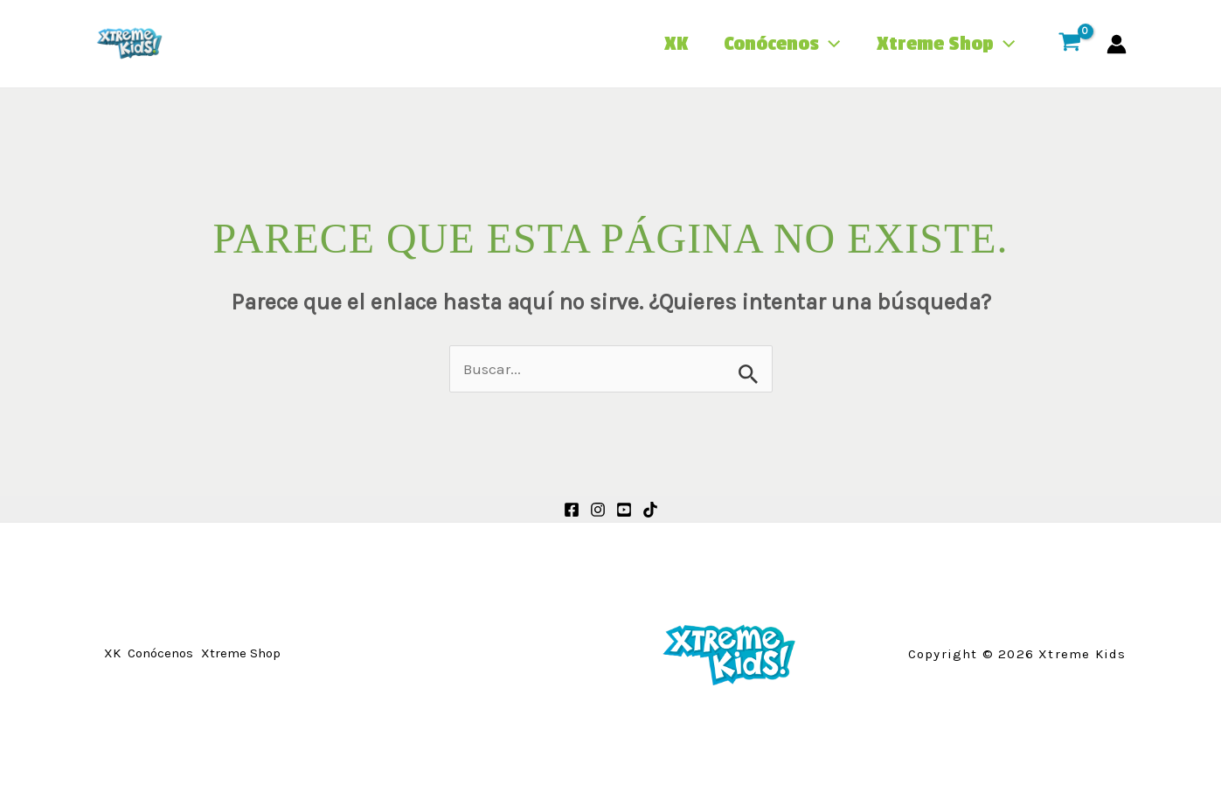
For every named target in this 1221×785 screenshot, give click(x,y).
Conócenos (773, 43)
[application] (820, 43)
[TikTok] (650, 510)
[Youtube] (624, 510)
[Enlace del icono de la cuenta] (1117, 44)
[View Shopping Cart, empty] (1070, 44)
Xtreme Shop (943, 43)
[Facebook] (571, 510)
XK (661, 43)
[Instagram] (598, 510)
